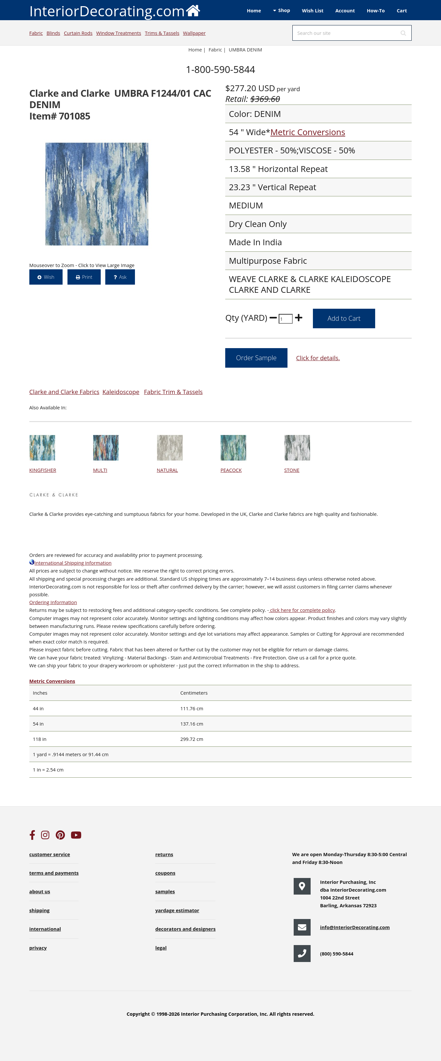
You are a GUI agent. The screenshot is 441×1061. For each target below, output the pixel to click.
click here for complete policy (302, 610)
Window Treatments (118, 33)
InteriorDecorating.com (115, 10)
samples (165, 891)
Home (254, 10)
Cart (402, 10)
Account (345, 10)
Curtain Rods (78, 33)
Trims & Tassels (162, 33)
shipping (39, 910)
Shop (284, 10)
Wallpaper (194, 33)
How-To (376, 10)
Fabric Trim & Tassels (173, 392)
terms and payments (54, 873)
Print (87, 277)
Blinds (53, 33)
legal (161, 947)
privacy (38, 947)
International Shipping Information (70, 562)
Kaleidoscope (120, 392)
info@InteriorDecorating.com (355, 927)
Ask (122, 277)
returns (164, 854)
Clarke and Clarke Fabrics (64, 392)
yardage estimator (177, 910)
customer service (49, 854)
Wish (49, 277)
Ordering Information (53, 602)
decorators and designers (185, 929)
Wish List (313, 10)
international (45, 929)
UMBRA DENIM (245, 49)
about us (39, 891)
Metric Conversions (307, 132)
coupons (165, 873)
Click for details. (318, 358)
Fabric (36, 33)
